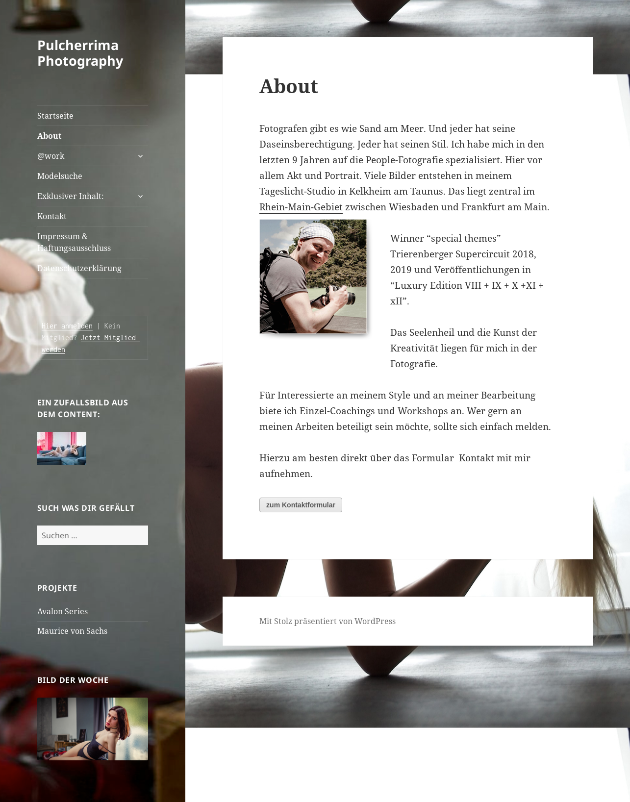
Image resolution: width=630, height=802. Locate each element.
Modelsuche (59, 176)
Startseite (55, 115)
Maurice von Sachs (72, 631)
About (49, 135)
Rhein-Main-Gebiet (301, 206)
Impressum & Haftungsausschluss (74, 242)
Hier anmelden (67, 326)
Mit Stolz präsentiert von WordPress (327, 621)
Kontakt (52, 216)
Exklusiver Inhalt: (70, 196)
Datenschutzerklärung (79, 268)
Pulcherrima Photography (80, 53)
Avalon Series (62, 611)
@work (50, 155)
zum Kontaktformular (300, 505)
